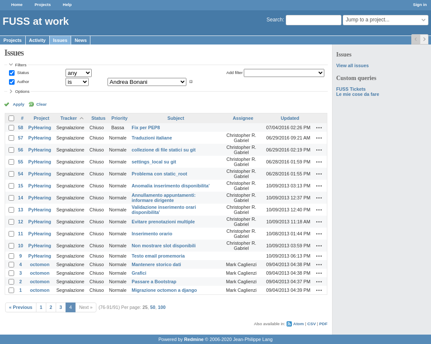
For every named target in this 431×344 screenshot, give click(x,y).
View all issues (352, 65)
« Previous (21, 307)
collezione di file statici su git (163, 149)
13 (20, 209)
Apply (18, 104)
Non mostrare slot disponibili (163, 245)
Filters (20, 64)
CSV (311, 323)
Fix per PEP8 (146, 127)
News (81, 40)
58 (20, 127)
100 (162, 307)
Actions (319, 127)
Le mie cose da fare (357, 94)
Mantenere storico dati (156, 264)
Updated (290, 118)
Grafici (139, 273)
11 (20, 233)
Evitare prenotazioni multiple (163, 221)
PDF (323, 323)
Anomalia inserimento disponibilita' (171, 185)
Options (22, 91)
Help (67, 4)
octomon (40, 264)
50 (153, 307)
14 (20, 197)
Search (274, 20)
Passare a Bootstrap (154, 281)
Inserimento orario (152, 233)
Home (17, 4)
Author (22, 81)
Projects (43, 4)
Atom (298, 323)
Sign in (420, 4)
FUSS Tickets (351, 89)
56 (20, 149)
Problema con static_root (159, 173)
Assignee (243, 118)
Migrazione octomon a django (164, 290)
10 (20, 245)
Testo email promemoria (158, 255)
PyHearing (39, 127)
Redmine (194, 339)
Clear (41, 104)
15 (20, 185)
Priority (119, 118)
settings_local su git (154, 161)
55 (20, 161)
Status (22, 72)
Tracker (68, 118)
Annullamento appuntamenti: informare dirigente (163, 198)
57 (20, 137)
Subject (176, 118)
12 (20, 221)
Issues (60, 40)
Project (41, 118)
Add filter (234, 72)
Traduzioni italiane (152, 137)
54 (20, 173)
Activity (37, 40)
